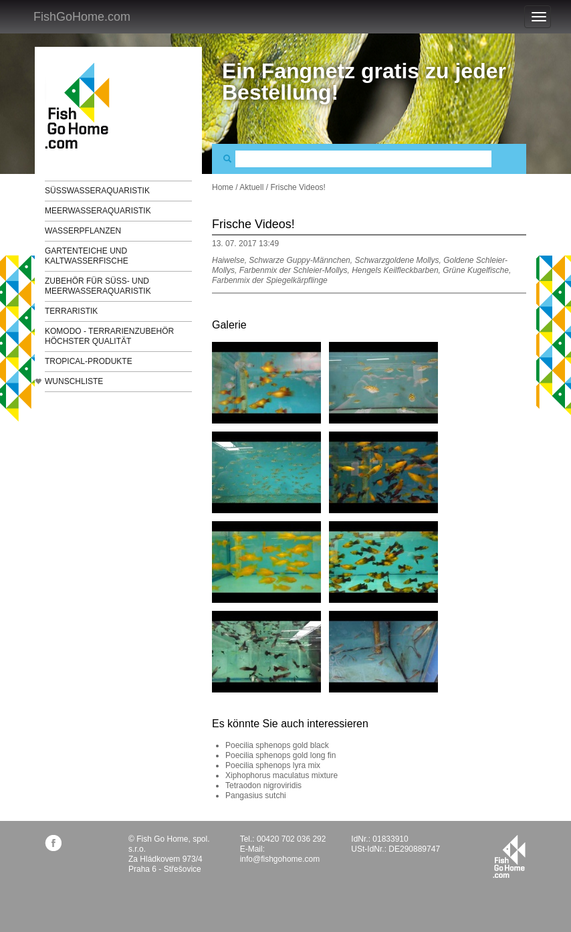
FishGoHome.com (81, 16)
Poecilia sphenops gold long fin (280, 755)
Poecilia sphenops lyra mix (272, 765)
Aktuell (251, 187)
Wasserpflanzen (83, 231)
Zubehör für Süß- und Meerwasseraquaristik (98, 286)
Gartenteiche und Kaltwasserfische (86, 256)
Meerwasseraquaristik (98, 210)
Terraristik (71, 311)
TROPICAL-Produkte (88, 361)
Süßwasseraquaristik (97, 190)
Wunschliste (74, 381)
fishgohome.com (509, 856)
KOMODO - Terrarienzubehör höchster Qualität (109, 336)
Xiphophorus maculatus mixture (281, 775)
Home (222, 187)
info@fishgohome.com (280, 859)
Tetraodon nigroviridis (263, 785)
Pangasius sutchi (255, 795)
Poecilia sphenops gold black (277, 745)
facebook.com (53, 842)
